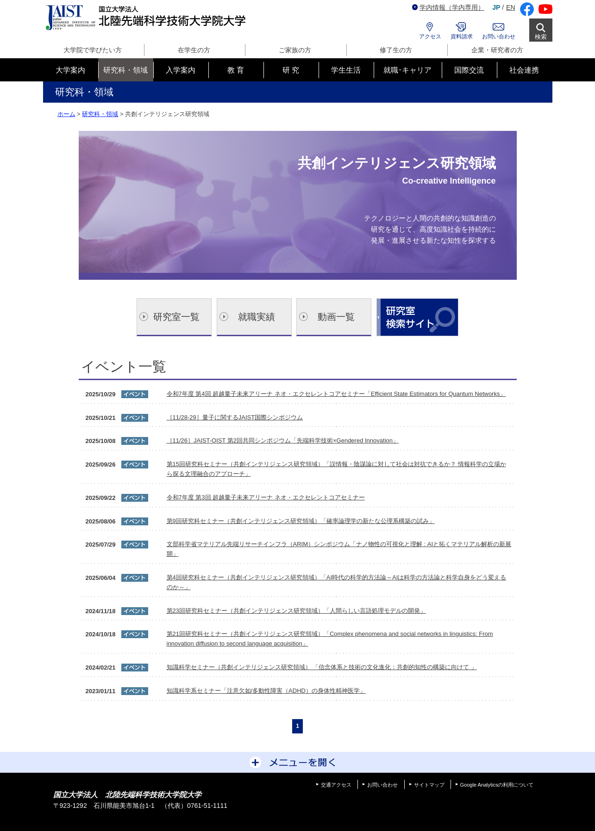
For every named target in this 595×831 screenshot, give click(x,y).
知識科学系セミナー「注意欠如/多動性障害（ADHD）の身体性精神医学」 (266, 690)
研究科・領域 (100, 114)
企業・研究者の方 (497, 50)
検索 (541, 36)
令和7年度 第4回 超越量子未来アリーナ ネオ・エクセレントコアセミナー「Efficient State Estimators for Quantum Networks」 (336, 393)
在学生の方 (194, 50)
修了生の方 (396, 50)
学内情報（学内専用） (448, 7)
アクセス (430, 36)
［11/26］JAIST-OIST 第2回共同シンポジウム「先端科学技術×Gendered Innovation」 (283, 440)
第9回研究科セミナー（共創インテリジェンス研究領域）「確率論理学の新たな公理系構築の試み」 (301, 520)
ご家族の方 (295, 50)
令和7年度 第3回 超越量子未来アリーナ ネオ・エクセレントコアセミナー (266, 497)
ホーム (66, 114)
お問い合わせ (498, 36)
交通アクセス (336, 785)
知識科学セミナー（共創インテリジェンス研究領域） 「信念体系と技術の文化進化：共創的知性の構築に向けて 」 (322, 667)
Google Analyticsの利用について (497, 785)
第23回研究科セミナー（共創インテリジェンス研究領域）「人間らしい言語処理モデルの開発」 (296, 610)
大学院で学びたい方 (92, 50)
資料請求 (462, 36)
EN (510, 7)
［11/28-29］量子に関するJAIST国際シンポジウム (235, 417)
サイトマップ (429, 785)
